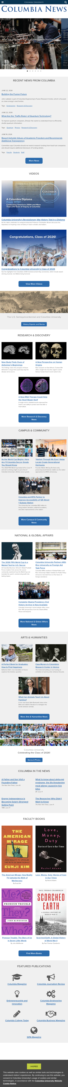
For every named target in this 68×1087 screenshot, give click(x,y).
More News (34, 160)
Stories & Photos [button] (34, 760)
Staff (22, 152)
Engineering (11, 106)
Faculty (9, 152)
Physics (17, 127)
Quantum (10, 127)
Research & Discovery (24, 106)
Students (16, 152)
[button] (2, 2)
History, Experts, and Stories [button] (34, 324)
